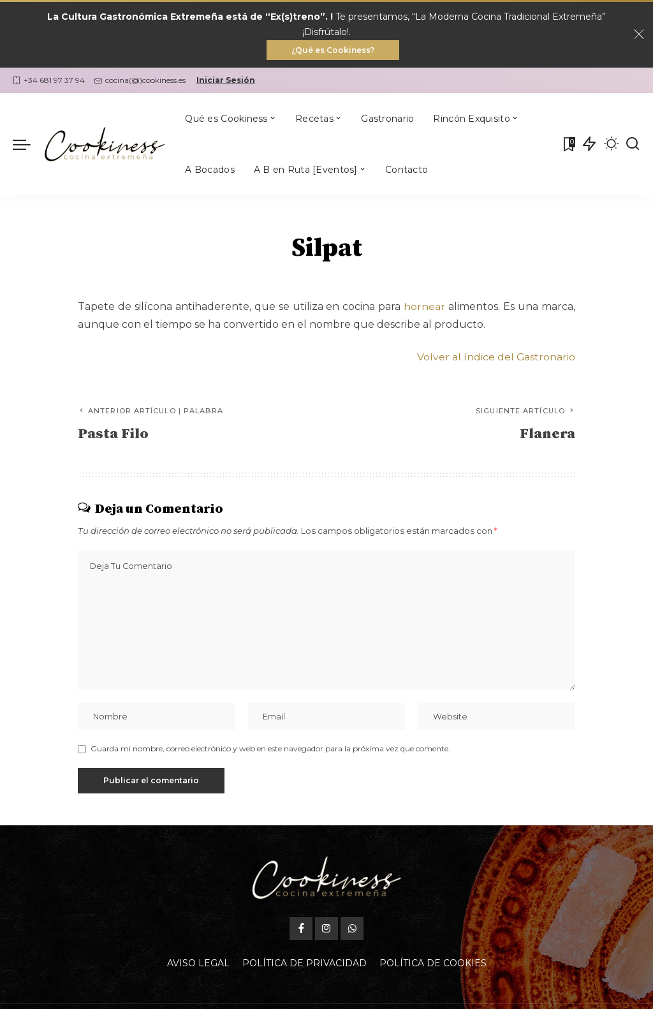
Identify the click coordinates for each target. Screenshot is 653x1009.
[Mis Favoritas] (568, 145)
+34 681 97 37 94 (49, 80)
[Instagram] (326, 930)
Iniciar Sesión (225, 80)
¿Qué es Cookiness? (332, 50)
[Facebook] (301, 930)
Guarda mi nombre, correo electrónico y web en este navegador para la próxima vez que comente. (270, 750)
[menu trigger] (28, 145)
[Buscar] (632, 145)
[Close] (639, 35)
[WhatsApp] (352, 930)
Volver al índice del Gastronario (495, 357)
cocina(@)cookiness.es (140, 80)
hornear (424, 307)
